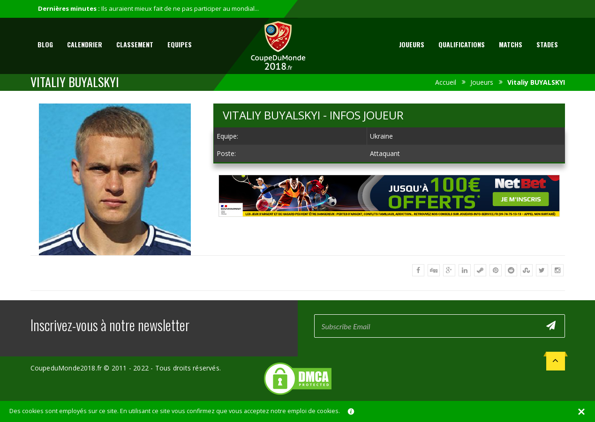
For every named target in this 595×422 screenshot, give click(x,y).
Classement (134, 44)
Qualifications (461, 44)
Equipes (179, 44)
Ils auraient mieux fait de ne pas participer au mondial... (180, 8)
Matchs (510, 44)
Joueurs (411, 44)
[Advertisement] (389, 225)
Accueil (445, 82)
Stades (547, 44)
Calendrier (84, 44)
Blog (45, 44)
